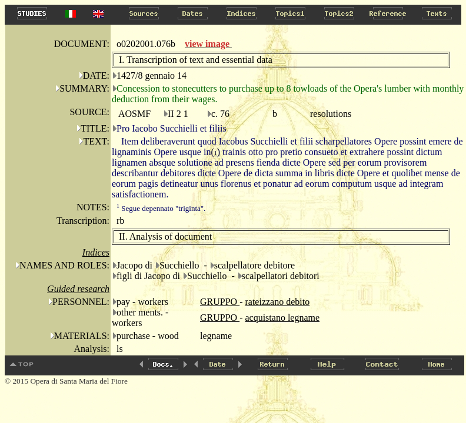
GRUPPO (219, 302)
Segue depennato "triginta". (160, 208)
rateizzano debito (277, 302)
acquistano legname (282, 318)
